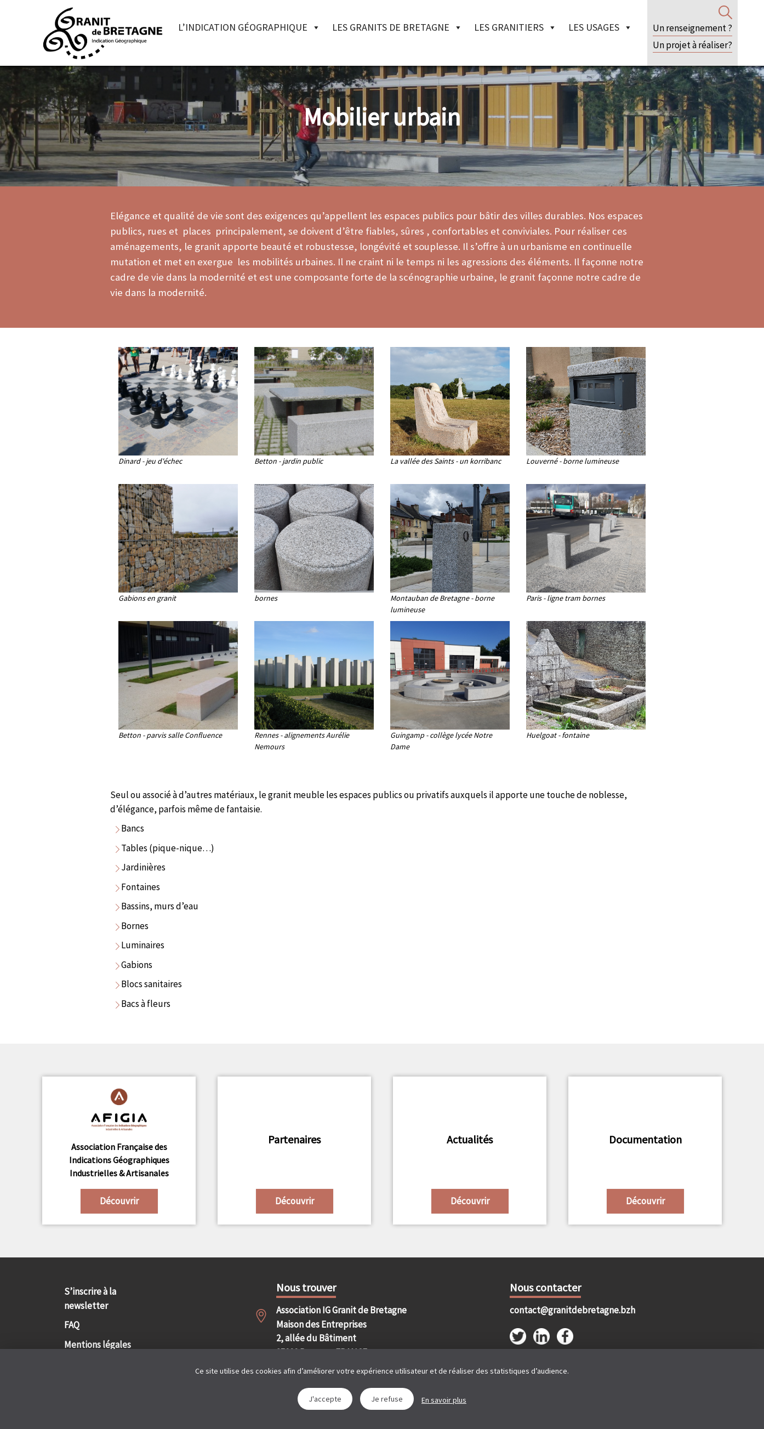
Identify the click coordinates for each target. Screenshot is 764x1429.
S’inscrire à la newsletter (90, 1298)
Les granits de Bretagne (397, 27)
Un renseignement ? (692, 28)
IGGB (102, 32)
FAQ (71, 1325)
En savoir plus (443, 1400)
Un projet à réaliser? (692, 45)
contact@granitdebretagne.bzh (562, 1310)
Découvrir (119, 1201)
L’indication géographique (249, 27)
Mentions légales (97, 1345)
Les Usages (600, 27)
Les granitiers (515, 27)
